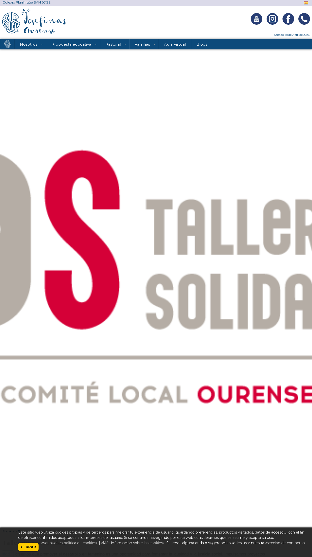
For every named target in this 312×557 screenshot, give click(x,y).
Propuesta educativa (71, 45)
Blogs (201, 44)
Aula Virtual (175, 44)
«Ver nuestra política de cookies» (69, 543)
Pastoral (113, 45)
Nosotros (29, 45)
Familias (143, 45)
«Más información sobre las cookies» (133, 543)
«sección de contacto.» (285, 543)
